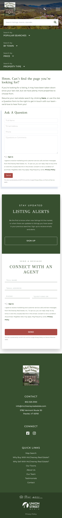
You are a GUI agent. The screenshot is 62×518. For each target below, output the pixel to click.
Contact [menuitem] (31, 483)
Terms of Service (50, 180)
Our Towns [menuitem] (31, 466)
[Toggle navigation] (58, 9)
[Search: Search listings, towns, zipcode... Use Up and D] (28, 22)
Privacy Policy (50, 170)
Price (6, 56)
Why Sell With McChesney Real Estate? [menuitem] (31, 462)
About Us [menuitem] (31, 470)
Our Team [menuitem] (31, 474)
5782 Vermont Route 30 (31, 412)
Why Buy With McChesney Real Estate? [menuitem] (31, 457)
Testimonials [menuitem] (31, 478)
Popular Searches (14, 35)
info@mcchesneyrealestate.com (31, 406)
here (44, 98)
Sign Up (31, 241)
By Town (8, 46)
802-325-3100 (45, 9)
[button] (55, 22)
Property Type (12, 66)
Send (8, 175)
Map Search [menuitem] (30, 453)
